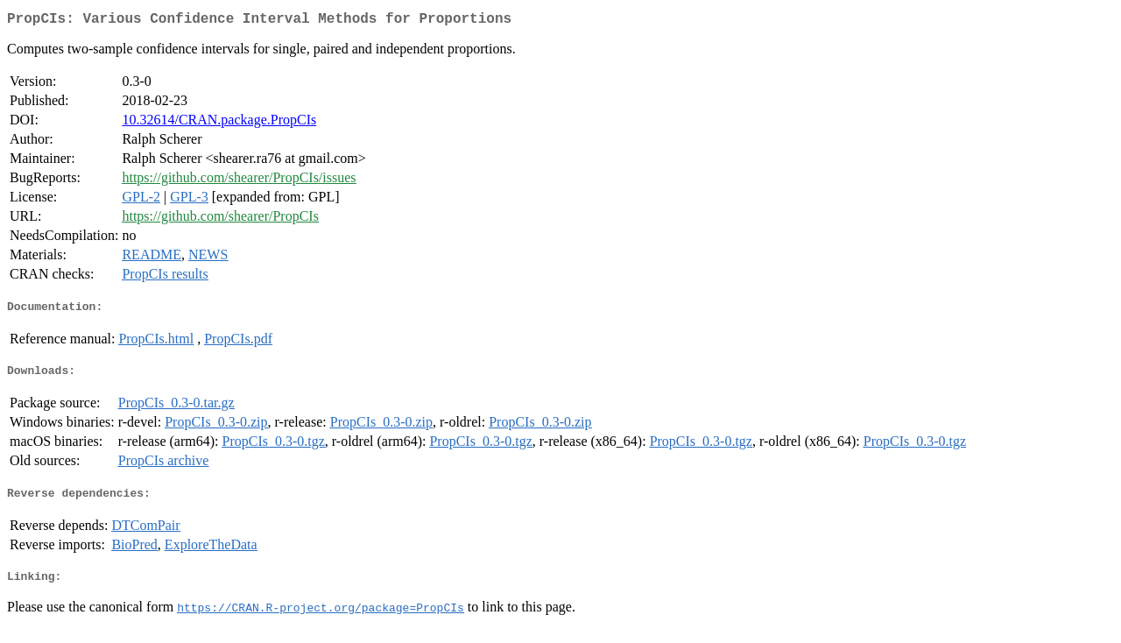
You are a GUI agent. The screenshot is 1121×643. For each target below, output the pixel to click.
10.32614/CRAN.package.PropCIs (219, 123)
